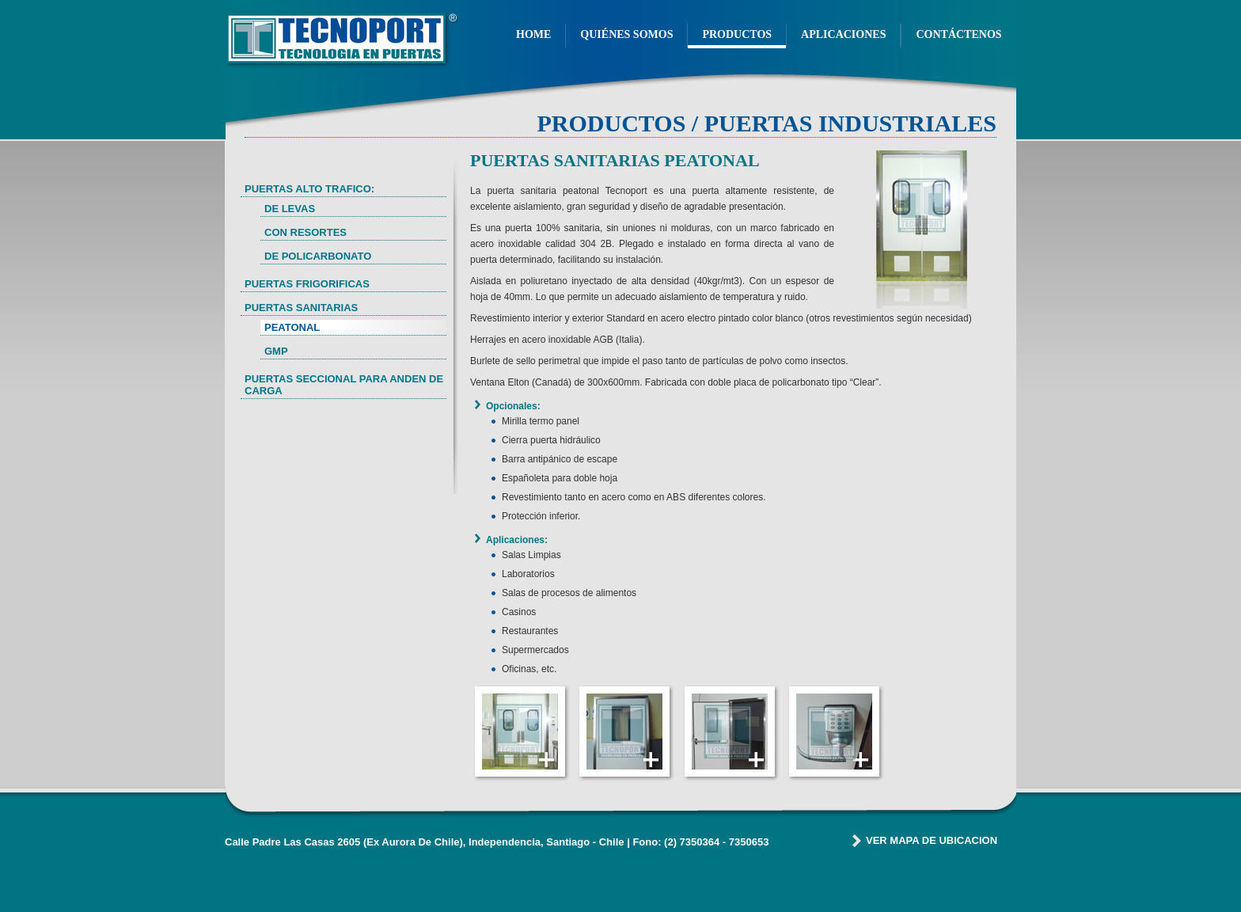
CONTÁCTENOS (958, 34)
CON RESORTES (305, 232)
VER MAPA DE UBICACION (931, 840)
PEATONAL (292, 327)
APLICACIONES (843, 34)
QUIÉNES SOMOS (626, 34)
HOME (533, 34)
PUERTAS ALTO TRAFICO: (309, 189)
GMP (276, 351)
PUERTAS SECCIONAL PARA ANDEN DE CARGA (344, 385)
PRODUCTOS (737, 34)
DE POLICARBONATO (317, 256)
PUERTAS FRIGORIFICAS (307, 284)
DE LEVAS (289, 209)
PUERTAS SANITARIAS (301, 308)
